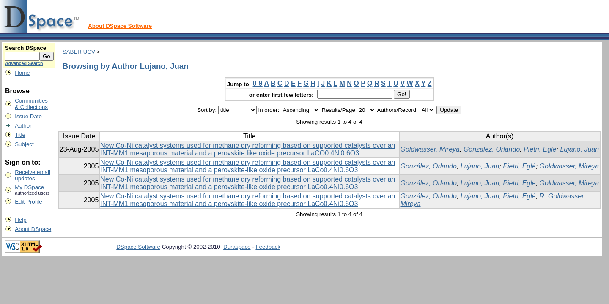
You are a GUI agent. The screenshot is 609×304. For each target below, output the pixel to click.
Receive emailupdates (32, 175)
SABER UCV (79, 52)
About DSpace (33, 229)
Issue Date (28, 116)
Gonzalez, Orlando (492, 149)
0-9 (258, 83)
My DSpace (29, 187)
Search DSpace (25, 48)
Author (23, 125)
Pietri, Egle (540, 149)
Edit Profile (28, 201)
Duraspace (236, 247)
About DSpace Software (120, 26)
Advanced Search (24, 63)
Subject (24, 144)
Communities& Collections (31, 104)
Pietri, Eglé (519, 166)
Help (20, 220)
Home (22, 73)
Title (20, 135)
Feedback (267, 247)
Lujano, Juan (579, 149)
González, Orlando (429, 166)
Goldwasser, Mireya (430, 149)
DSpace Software (138, 247)
